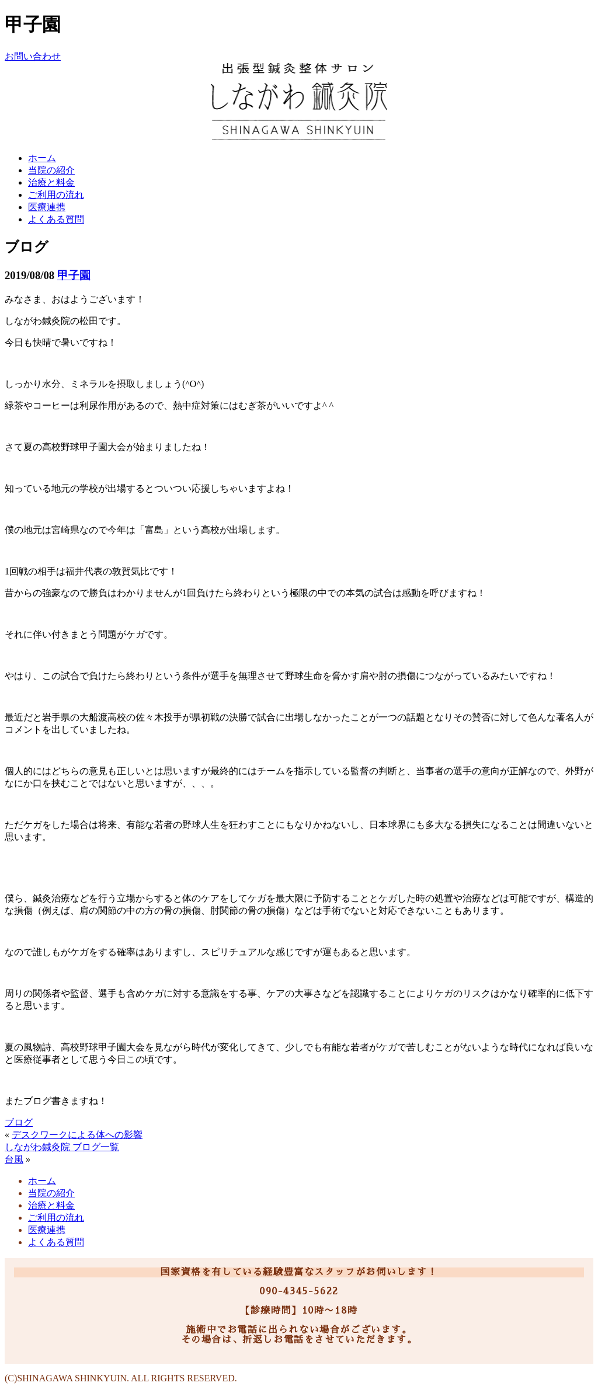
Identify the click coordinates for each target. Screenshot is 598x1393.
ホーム (42, 158)
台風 (14, 1159)
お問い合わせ (33, 56)
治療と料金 (51, 182)
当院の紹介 (51, 170)
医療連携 (46, 207)
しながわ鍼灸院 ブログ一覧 (62, 1147)
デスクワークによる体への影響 (77, 1135)
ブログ (19, 1122)
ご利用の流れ (56, 195)
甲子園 (74, 275)
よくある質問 (56, 219)
